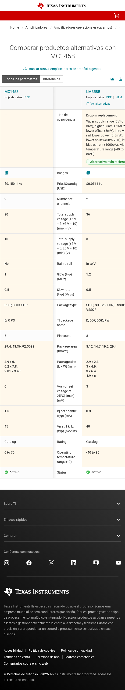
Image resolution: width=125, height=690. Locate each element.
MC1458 (11, 92)
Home (14, 27)
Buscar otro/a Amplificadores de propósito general (62, 69)
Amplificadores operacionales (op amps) (83, 27)
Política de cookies (42, 650)
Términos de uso (48, 657)
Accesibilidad (13, 650)
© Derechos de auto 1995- (26, 674)
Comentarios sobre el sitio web (26, 663)
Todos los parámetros (21, 79)
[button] (8, 15)
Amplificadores (36, 27)
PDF (27, 97)
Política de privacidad (76, 650)
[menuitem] (77, 15)
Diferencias (51, 79)
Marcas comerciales (79, 657)
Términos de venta (17, 657)
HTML (119, 97)
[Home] (61, 6)
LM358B (93, 92)
